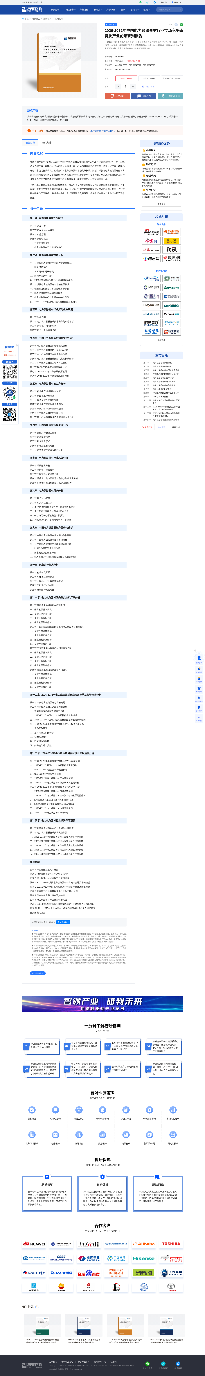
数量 (106, 86)
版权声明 (32, 110)
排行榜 (135, 9)
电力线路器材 (111, 25)
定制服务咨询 (63, 922)
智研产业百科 (84, 1362)
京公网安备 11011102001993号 (122, 1365)
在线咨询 (144, 96)
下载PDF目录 (170, 96)
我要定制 (176, 427)
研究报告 (70, 9)
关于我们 (164, 2)
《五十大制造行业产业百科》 (102, 131)
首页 (27, 19)
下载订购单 (148, 86)
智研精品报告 (67, 1362)
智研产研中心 (100, 1362)
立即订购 (117, 96)
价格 (106, 78)
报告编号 (108, 56)
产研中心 (111, 9)
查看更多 (162, 204)
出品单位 (108, 61)
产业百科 (85, 9)
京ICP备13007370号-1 (99, 1365)
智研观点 (56, 9)
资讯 (124, 9)
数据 (146, 9)
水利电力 (59, 19)
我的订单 (176, 2)
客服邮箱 (108, 69)
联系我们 (114, 1362)
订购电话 (108, 65)
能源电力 (47, 19)
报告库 (98, 9)
